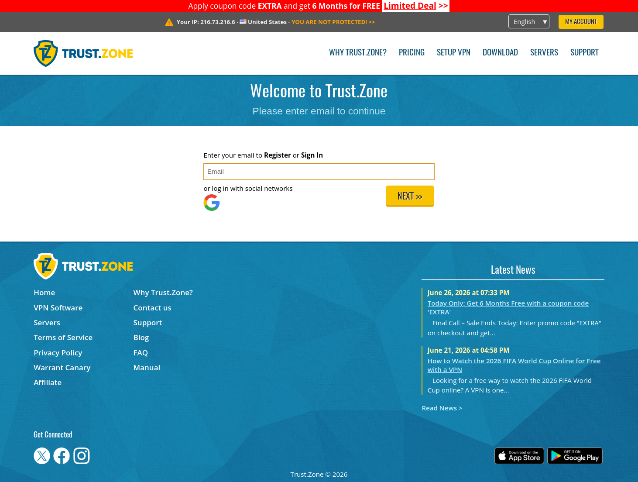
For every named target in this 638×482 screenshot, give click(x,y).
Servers (544, 53)
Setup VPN (453, 53)
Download (500, 53)
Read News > (442, 407)
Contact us (153, 308)
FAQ (141, 353)
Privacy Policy (58, 353)
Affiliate (48, 382)
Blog (141, 337)
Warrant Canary (62, 367)
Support (584, 53)
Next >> (410, 197)
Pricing (412, 53)
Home (44, 292)
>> (416, 5)
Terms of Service (63, 337)
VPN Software (58, 308)
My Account (581, 22)
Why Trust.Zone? (358, 53)
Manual (147, 367)
